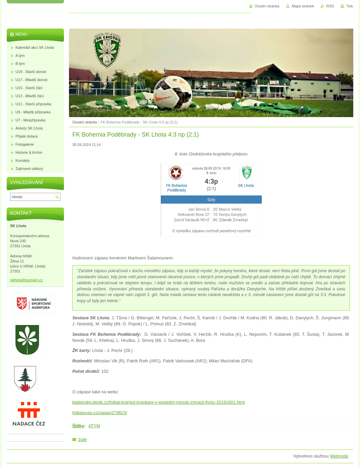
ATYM (94, 425)
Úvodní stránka (84, 122)
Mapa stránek (303, 6)
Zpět (82, 439)
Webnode (339, 456)
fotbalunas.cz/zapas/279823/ (99, 412)
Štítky (78, 425)
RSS (330, 6)
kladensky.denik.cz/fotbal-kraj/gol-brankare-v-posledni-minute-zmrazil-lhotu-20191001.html (158, 402)
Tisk (349, 6)
